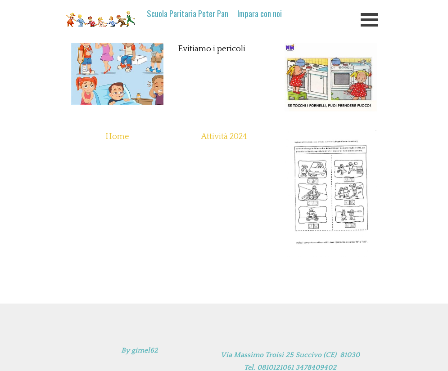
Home (117, 136)
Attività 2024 (224, 136)
